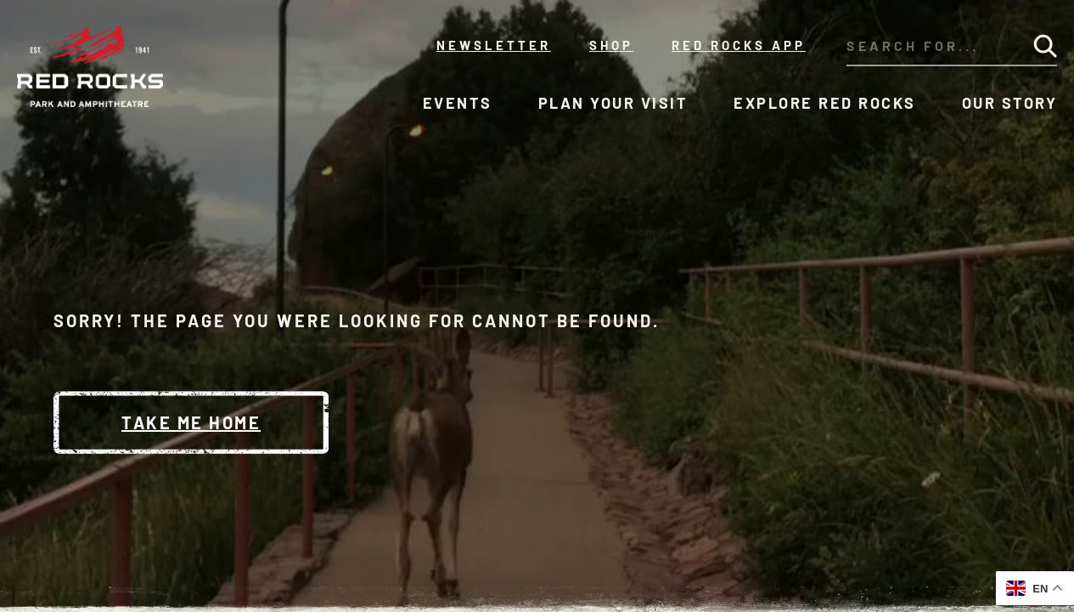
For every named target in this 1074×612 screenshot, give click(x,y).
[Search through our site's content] (926, 46)
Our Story (1010, 103)
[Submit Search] (1045, 46)
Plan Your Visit (613, 103)
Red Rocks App (739, 45)
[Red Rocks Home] (91, 66)
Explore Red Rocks (825, 103)
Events (457, 103)
